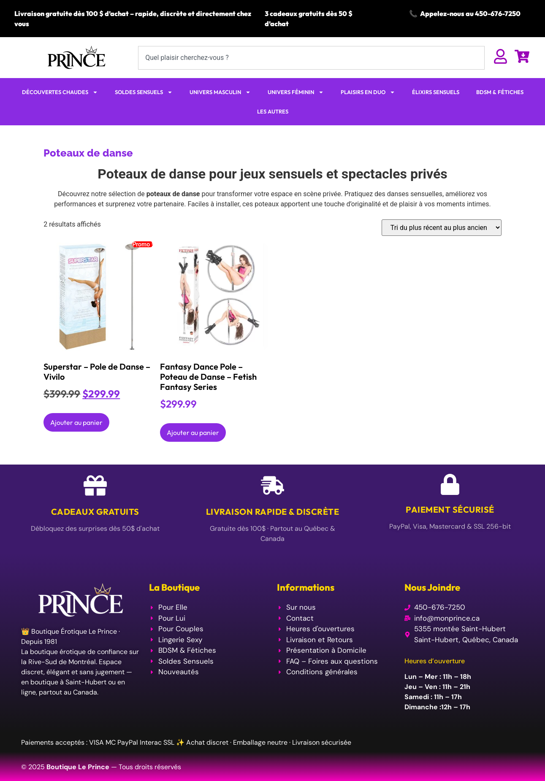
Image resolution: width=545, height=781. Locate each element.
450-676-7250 (498, 13)
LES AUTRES (272, 111)
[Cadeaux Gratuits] (95, 485)
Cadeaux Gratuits (95, 511)
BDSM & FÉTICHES (499, 92)
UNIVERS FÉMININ (296, 92)
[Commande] (442, 227)
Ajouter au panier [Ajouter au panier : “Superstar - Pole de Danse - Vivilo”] (76, 422)
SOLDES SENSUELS (144, 92)
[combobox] (311, 58)
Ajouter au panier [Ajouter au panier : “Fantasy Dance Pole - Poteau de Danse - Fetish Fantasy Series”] (193, 432)
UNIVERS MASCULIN (220, 92)
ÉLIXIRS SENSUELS (435, 92)
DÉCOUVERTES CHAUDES (60, 92)
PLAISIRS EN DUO (368, 92)
